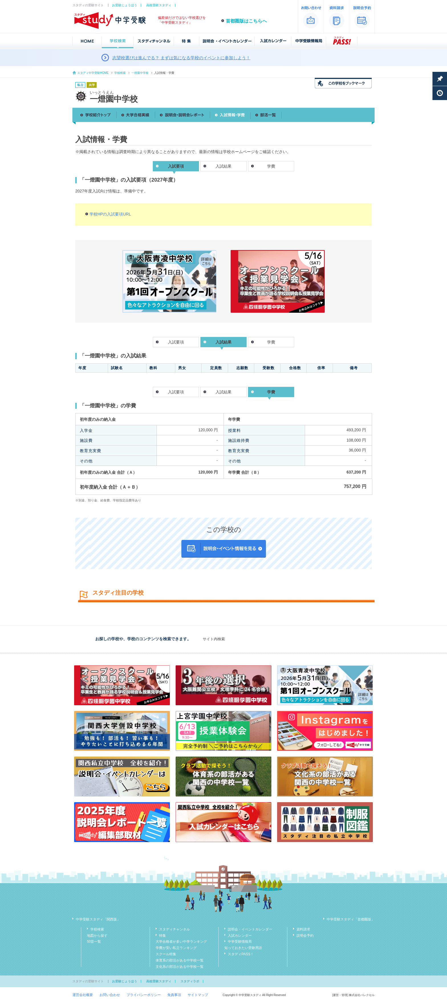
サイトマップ (198, 995)
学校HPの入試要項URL (110, 214)
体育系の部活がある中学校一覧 (180, 960)
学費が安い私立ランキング (176, 948)
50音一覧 (94, 942)
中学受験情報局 (240, 942)
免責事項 (174, 995)
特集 (162, 936)
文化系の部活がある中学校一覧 (180, 967)
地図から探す (97, 936)
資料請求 (303, 929)
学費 (271, 166)
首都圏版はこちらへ (246, 21)
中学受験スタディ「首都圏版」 (351, 919)
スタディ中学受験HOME (93, 72)
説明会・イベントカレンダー (250, 929)
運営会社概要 (82, 995)
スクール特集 (166, 954)
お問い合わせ (109, 995)
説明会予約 (305, 936)
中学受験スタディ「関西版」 (98, 919)
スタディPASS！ (241, 954)
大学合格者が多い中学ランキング (181, 942)
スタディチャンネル (174, 929)
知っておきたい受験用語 (243, 948)
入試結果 (223, 166)
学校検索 (120, 72)
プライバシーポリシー (144, 995)
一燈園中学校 (140, 72)
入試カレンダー (240, 936)
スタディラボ (189, 981)
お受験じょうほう (124, 5)
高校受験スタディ (158, 5)
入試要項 (176, 342)
